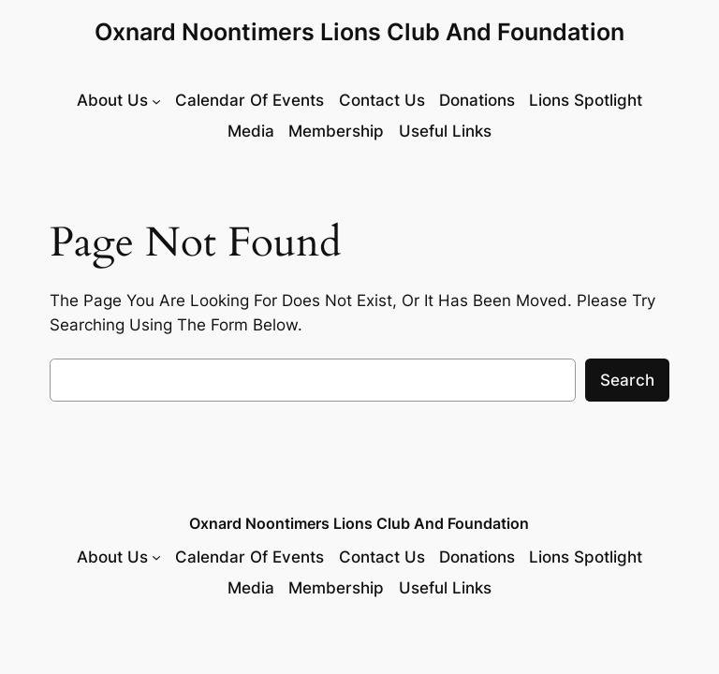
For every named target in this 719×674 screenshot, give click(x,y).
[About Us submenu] (119, 101)
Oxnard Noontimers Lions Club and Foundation (359, 32)
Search (627, 380)
